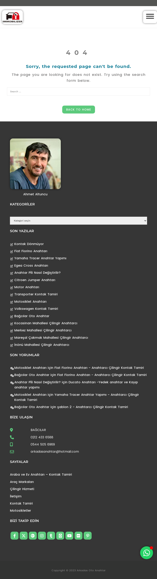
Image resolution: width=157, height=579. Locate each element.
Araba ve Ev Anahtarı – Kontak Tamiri (41, 474)
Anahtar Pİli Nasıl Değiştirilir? (37, 272)
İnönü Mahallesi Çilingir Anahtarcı (41, 344)
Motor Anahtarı (26, 287)
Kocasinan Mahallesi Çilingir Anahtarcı (45, 323)
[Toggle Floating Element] (146, 552)
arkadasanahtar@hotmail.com (55, 451)
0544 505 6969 (43, 444)
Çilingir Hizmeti (22, 489)
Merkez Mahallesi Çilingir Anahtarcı (43, 330)
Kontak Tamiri (21, 503)
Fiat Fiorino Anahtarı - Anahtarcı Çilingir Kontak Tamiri (99, 367)
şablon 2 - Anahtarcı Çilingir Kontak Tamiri (92, 407)
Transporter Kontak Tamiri (36, 294)
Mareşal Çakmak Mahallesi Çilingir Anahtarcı (51, 337)
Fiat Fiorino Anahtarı (30, 251)
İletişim (15, 496)
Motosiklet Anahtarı (30, 301)
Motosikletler (20, 510)
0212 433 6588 (42, 437)
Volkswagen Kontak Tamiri (36, 308)
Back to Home (78, 110)
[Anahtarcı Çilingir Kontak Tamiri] (12, 16)
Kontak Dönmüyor (29, 244)
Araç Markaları (22, 482)
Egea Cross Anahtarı (31, 265)
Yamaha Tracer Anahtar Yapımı (40, 258)
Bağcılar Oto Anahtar (31, 316)
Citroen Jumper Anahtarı (34, 280)
